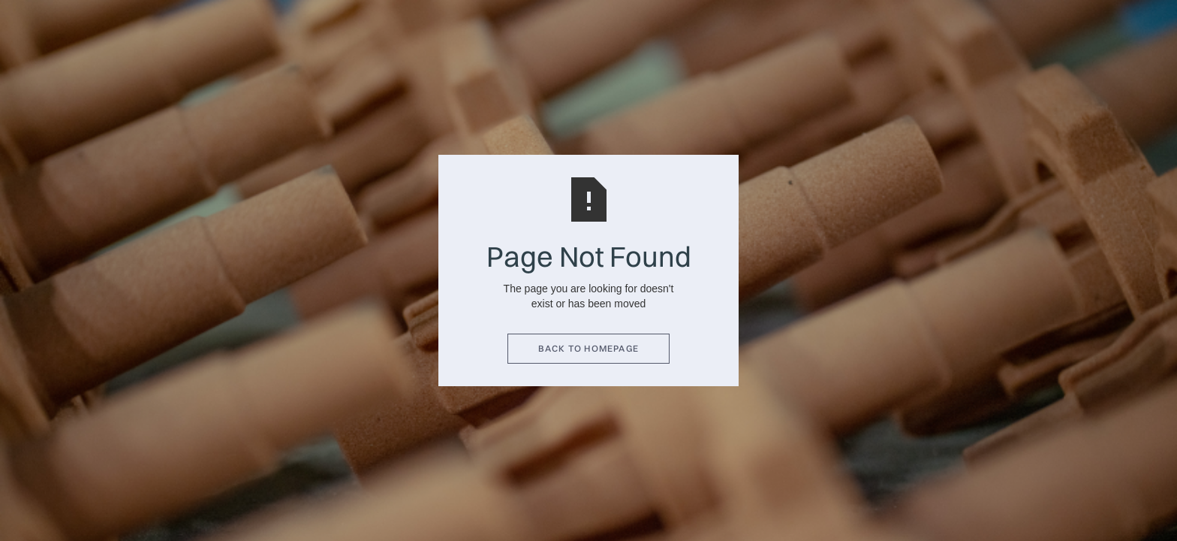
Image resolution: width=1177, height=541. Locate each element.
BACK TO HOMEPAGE (588, 348)
